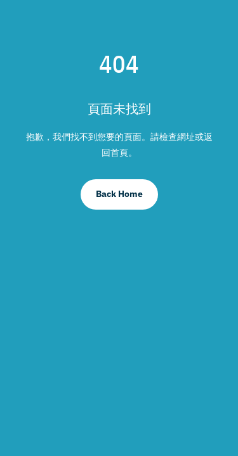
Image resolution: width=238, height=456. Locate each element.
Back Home (119, 194)
